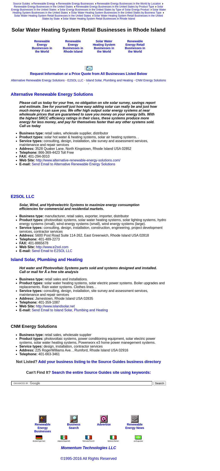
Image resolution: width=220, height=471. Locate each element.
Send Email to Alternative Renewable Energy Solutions (73, 164)
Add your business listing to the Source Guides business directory (99, 362)
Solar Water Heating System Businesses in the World (104, 46)
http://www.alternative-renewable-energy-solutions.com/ (78, 160)
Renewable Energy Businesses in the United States (43, 6)
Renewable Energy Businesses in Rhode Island (73, 46)
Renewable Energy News (134, 423)
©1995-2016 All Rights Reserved (88, 458)
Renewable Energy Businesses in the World (42, 46)
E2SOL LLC (75, 80)
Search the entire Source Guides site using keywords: (101, 372)
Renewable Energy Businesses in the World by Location (129, 3)
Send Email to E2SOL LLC (52, 251)
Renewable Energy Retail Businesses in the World (135, 46)
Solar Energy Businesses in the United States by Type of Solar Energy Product (104, 9)
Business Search (73, 423)
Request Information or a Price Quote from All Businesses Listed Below (88, 74)
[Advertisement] (89, 179)
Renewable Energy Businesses (76, 3)
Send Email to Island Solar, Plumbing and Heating (70, 310)
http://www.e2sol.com (52, 247)
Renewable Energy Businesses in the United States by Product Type (115, 6)
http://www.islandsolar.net (55, 306)
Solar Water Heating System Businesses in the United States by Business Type (116, 12)
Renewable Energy (44, 3)
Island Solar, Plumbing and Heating (109, 80)
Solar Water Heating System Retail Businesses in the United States (52, 15)
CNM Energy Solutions (151, 80)
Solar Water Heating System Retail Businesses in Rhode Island (99, 18)
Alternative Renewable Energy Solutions (38, 80)
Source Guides (21, 3)
